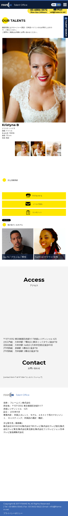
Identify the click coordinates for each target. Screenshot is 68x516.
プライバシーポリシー (13, 513)
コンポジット (37, 212)
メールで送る (37, 204)
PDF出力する (37, 196)
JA (58, 5)
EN (54, 5)
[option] (34, 80)
